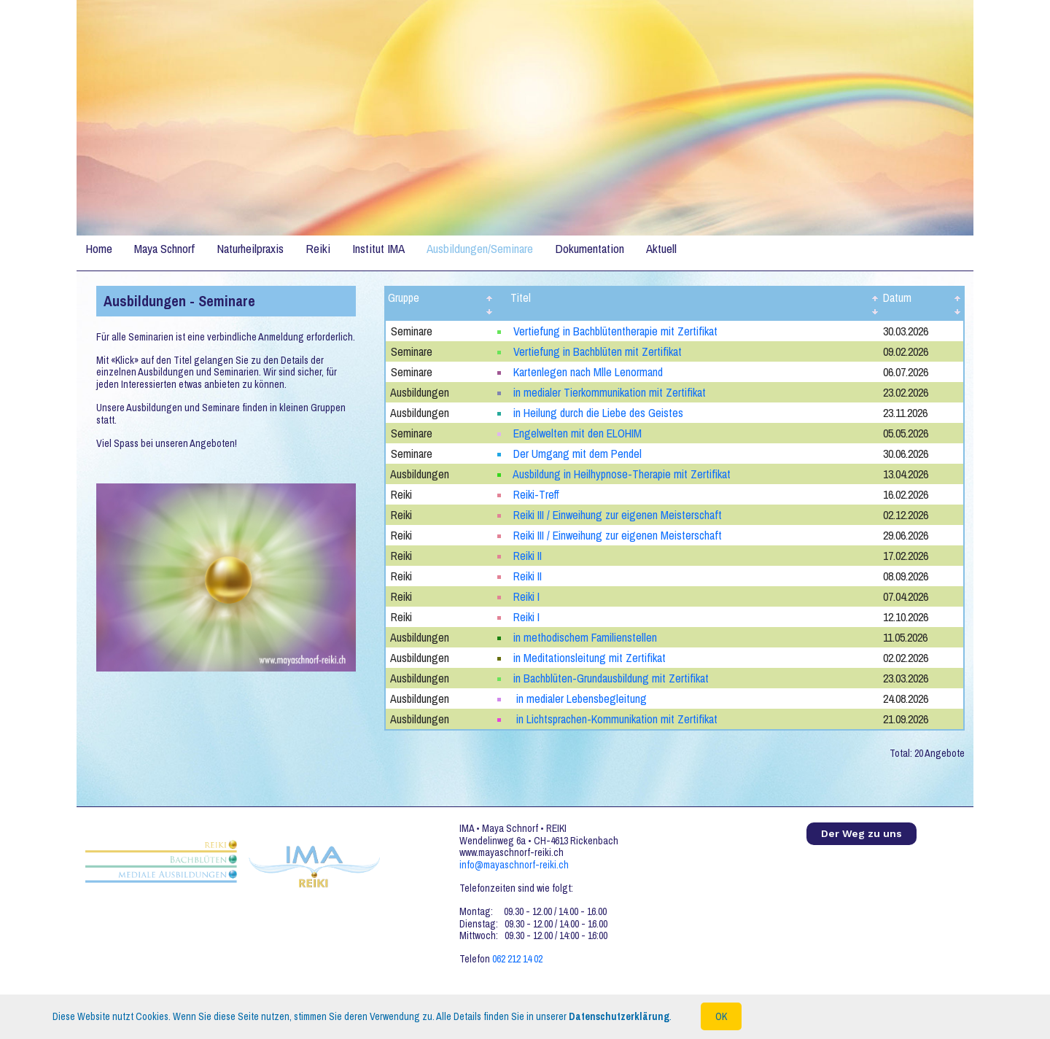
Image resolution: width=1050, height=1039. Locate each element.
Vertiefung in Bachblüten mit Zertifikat (597, 351)
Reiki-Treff (536, 494)
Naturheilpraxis (250, 248)
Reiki (318, 248)
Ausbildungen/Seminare (480, 248)
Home (98, 248)
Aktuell (661, 248)
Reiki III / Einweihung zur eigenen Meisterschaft (617, 515)
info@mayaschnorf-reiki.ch (514, 864)
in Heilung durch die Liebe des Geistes (598, 413)
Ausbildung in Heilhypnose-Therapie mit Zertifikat (622, 474)
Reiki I (526, 596)
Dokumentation (589, 248)
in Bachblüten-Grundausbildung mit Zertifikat (611, 678)
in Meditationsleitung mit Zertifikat (589, 658)
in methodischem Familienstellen (585, 637)
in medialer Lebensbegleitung (580, 698)
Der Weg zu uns (861, 833)
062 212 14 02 (517, 958)
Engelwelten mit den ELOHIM (577, 433)
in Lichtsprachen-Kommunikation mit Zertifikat (615, 719)
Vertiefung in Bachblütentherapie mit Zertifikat (615, 331)
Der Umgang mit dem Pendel (577, 453)
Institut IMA (378, 248)
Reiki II (527, 556)
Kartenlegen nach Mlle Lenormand (588, 372)
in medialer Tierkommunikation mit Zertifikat (609, 392)
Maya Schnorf (164, 248)
